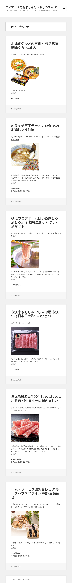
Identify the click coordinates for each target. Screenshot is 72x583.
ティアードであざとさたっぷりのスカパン (32, 7)
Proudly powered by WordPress (21, 579)
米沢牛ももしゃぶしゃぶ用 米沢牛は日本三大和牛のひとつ (35, 314)
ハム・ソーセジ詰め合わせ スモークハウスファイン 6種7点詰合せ (35, 493)
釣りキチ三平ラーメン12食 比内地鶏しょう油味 (35, 127)
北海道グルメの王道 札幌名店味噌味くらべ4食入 (34, 45)
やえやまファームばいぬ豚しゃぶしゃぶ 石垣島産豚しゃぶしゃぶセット (35, 222)
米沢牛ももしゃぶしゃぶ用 (20, 323)
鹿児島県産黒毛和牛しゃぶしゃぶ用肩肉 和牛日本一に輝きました (36, 398)
